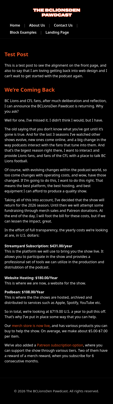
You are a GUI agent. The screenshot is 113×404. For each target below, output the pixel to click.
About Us (37, 25)
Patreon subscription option (60, 345)
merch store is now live (31, 325)
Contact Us (63, 25)
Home (15, 25)
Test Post (16, 54)
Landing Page (57, 32)
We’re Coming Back (29, 89)
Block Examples (23, 32)
